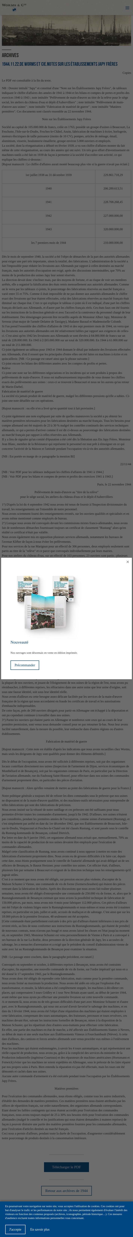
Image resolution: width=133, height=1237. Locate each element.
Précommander (25, 665)
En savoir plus (39, 1231)
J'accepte (15, 1231)
